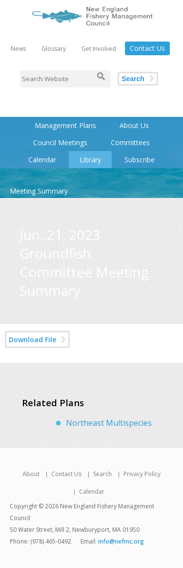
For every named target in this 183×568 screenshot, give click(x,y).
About (31, 474)
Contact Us (147, 48)
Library (90, 159)
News (18, 48)
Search (133, 79)
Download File (32, 339)
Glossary (53, 48)
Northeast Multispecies (109, 422)
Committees (130, 142)
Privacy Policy (142, 474)
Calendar (42, 159)
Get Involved (98, 48)
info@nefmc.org (121, 541)
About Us (134, 125)
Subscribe (139, 159)
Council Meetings (60, 142)
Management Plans (65, 125)
